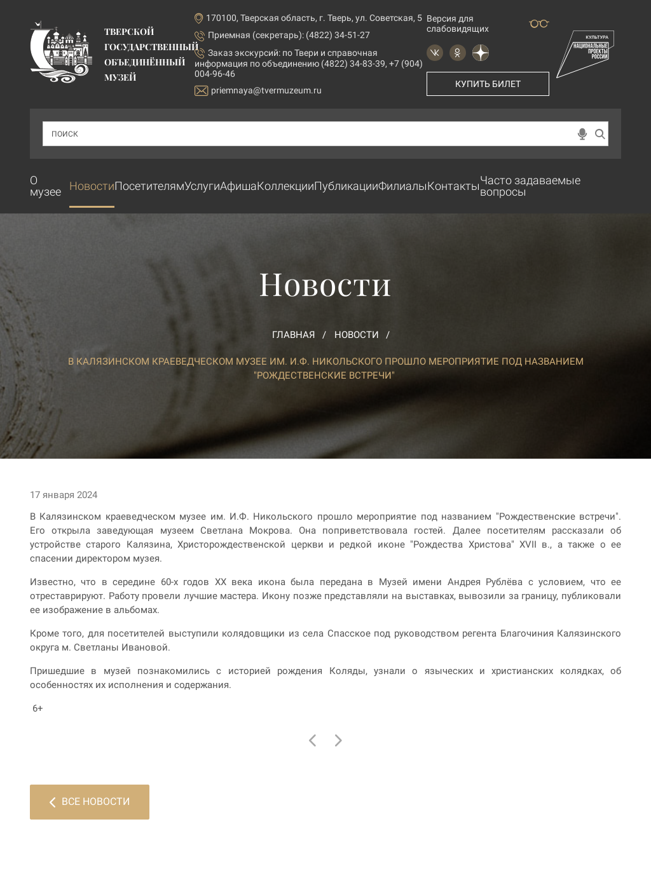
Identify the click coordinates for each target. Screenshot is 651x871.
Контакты (453, 185)
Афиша (238, 185)
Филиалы (402, 185)
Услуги (202, 185)
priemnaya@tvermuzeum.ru (258, 90)
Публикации (346, 185)
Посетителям (149, 185)
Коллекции (285, 185)
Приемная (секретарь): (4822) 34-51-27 (289, 35)
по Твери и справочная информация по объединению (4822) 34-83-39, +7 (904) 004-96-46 (309, 63)
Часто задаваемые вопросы (530, 185)
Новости (91, 185)
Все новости (90, 801)
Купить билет (488, 84)
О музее (45, 185)
